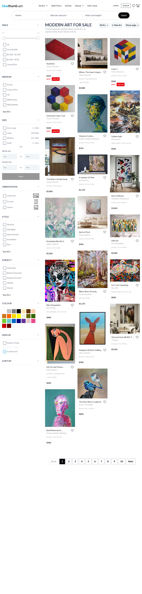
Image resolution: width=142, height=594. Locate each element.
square (8, 207)
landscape (9, 196)
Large (7, 133)
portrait (8, 202)
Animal (10, 288)
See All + (7, 111)
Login (115, 6)
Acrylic (9, 85)
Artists (68, 5)
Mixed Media (12, 105)
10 (121, 461)
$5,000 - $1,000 (12, 54)
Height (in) (6, 162)
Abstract (10, 224)
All (6, 44)
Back (53, 461)
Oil (8, 95)
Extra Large (9, 128)
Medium (8, 138)
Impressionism (13, 234)
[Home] (12, 5)
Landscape (11, 268)
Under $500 (10, 64)
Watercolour (12, 100)
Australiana (11, 239)
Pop (8, 244)
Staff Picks (56, 5)
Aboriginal (11, 229)
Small (7, 143)
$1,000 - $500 (11, 59)
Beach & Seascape (14, 273)
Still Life (10, 283)
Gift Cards (92, 5)
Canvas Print (12, 90)
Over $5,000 (10, 49)
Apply (20, 176)
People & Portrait (14, 278)
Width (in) (6, 151)
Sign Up (126, 6)
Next (130, 461)
